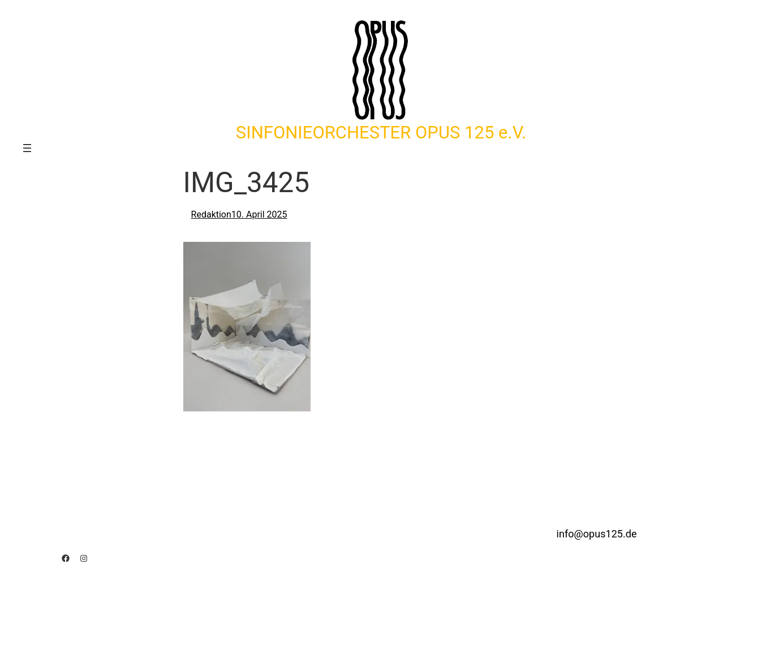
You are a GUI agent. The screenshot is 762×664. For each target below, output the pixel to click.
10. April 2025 (259, 214)
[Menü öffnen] (27, 148)
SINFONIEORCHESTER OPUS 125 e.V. (381, 132)
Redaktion (211, 214)
